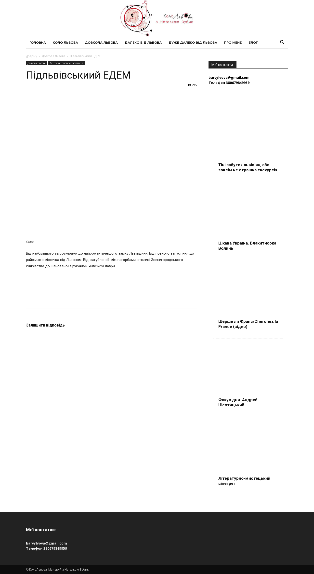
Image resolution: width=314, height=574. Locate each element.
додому (31, 56)
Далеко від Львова (143, 42)
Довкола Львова (101, 42)
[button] (282, 43)
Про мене (233, 42)
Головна (37, 42)
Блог (253, 42)
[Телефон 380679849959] (248, 82)
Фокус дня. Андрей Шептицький (238, 402)
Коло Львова (65, 42)
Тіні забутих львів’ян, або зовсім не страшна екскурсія (247, 167)
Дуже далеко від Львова (193, 42)
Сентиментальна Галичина (66, 63)
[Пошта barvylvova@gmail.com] (248, 77)
